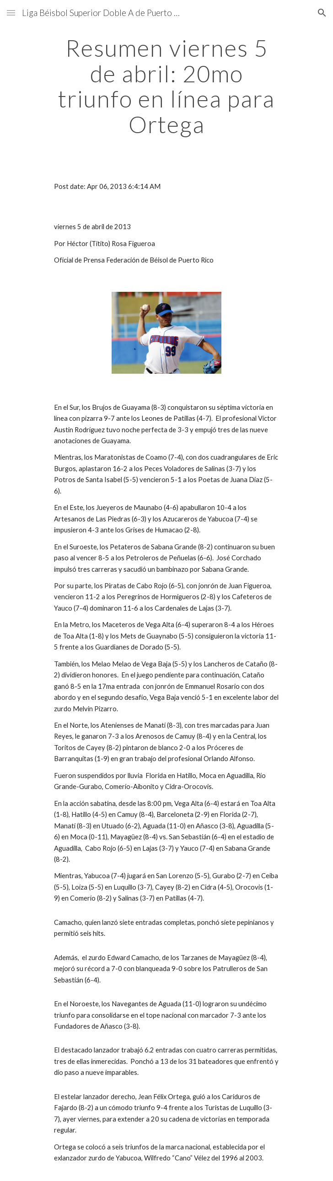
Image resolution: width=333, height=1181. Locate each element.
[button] (11, 12)
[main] (166, 86)
